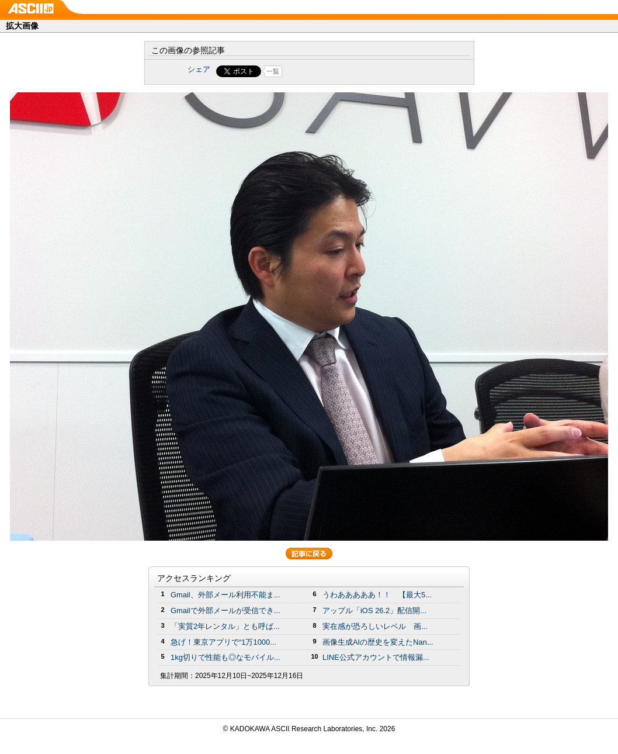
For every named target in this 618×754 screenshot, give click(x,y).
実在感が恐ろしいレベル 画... (375, 626)
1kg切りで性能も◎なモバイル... (225, 657)
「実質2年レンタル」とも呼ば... (225, 626)
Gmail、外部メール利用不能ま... (225, 594)
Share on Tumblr (352, 71)
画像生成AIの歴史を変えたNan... (377, 642)
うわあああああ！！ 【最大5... (377, 594)
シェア (199, 69)
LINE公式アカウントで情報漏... (375, 657)
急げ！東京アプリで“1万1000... (223, 642)
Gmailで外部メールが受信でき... (225, 610)
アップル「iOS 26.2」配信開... (374, 610)
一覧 (272, 71)
